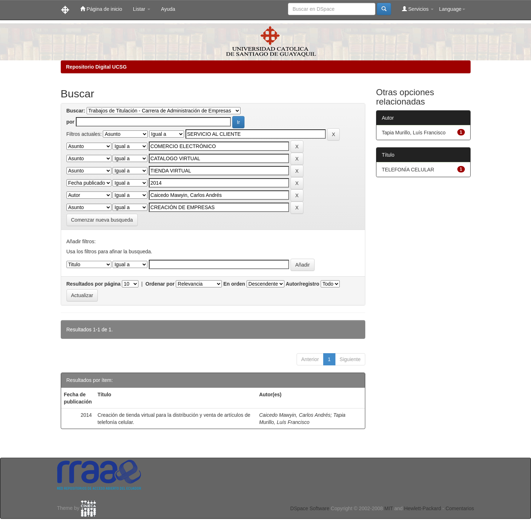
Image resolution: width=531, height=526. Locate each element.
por (71, 122)
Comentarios (459, 508)
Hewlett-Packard (422, 508)
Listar (141, 9)
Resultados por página (94, 284)
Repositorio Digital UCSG (96, 67)
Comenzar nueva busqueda (102, 220)
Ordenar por (160, 284)
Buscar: (76, 111)
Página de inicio (101, 9)
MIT (388, 508)
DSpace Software (309, 508)
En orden (234, 284)
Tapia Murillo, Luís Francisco (413, 132)
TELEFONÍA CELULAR (408, 169)
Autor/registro (302, 284)
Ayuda (168, 9)
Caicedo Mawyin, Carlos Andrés (295, 415)
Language (452, 9)
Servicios (418, 9)
